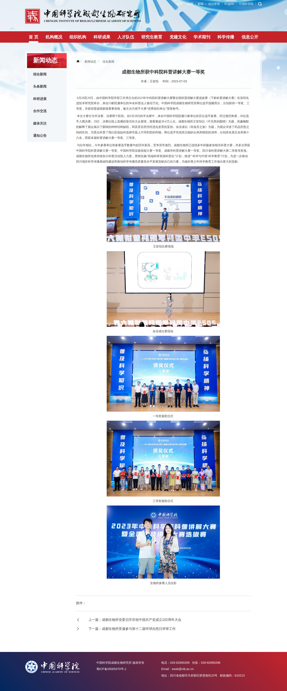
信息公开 (250, 37)
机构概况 (53, 37)
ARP (180, 3)
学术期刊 (201, 37)
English (229, 3)
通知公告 (40, 135)
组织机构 (77, 37)
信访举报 (214, 3)
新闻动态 (90, 61)
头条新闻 (40, 86)
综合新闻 (40, 74)
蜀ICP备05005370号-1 (111, 669)
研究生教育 (151, 37)
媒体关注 (40, 123)
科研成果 (102, 37)
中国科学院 (246, 3)
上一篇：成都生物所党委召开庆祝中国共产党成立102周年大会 (134, 619)
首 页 (33, 37)
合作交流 (40, 111)
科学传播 (225, 37)
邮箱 (201, 3)
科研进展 (40, 99)
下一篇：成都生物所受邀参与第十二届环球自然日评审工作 (132, 629)
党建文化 (178, 37)
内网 (190, 3)
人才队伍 (125, 37)
